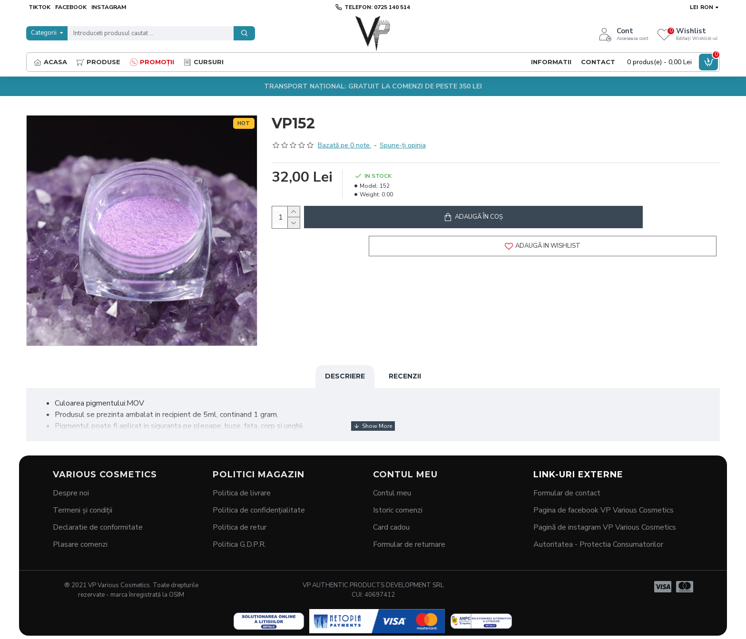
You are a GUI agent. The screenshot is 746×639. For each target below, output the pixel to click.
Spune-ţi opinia (403, 145)
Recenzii (405, 376)
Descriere (345, 376)
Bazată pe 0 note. (344, 145)
